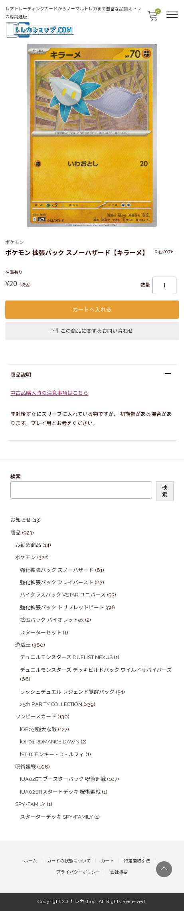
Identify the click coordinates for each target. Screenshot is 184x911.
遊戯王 (23, 645)
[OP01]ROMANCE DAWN (49, 742)
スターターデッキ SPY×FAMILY (56, 817)
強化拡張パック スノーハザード (57, 570)
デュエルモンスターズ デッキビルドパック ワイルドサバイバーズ (96, 670)
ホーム (30, 861)
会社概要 (119, 872)
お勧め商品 (28, 545)
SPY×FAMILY (30, 804)
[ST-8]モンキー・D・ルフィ (52, 754)
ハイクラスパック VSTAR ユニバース (63, 595)
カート (107, 861)
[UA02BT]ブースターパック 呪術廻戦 (63, 779)
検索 (15, 477)
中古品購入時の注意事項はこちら (49, 393)
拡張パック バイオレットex (52, 620)
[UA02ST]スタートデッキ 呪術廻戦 (60, 792)
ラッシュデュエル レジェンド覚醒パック (67, 692)
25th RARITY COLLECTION (51, 704)
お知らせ (20, 520)
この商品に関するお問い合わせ (92, 330)
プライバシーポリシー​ (78, 872)
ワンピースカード (35, 717)
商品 (15, 533)
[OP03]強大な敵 (38, 729)
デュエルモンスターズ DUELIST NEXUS (66, 657)
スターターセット (40, 633)
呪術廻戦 (25, 767)
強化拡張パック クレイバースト (56, 582)
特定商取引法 (137, 861)
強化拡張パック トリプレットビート (62, 608)
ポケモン (25, 557)
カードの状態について (69, 861)
